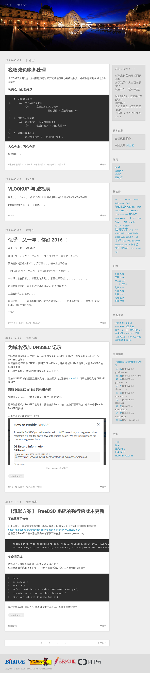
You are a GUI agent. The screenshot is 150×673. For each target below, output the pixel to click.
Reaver (122, 218)
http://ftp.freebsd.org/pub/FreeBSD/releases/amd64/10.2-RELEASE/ (44, 529)
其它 (131, 230)
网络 (117, 248)
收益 (129, 241)
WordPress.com (124, 455)
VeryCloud (118, 222)
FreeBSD (13, 626)
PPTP (117, 218)
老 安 (119, 413)
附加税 (62, 164)
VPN (139, 218)
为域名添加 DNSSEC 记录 (34, 347)
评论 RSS (120, 452)
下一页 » (101, 642)
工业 (29, 323)
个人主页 (118, 226)
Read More (16, 476)
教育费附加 (40, 164)
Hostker (133, 211)
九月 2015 (119, 287)
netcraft (132, 222)
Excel (30, 179)
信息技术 (31, 337)
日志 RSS (120, 448)
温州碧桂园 (119, 245)
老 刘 (119, 375)
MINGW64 (124, 215)
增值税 (29, 164)
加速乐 (117, 233)
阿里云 (130, 145)
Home (8, 4)
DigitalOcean (119, 203)
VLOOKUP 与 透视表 (29, 189)
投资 (124, 241)
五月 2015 (119, 301)
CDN (120, 199)
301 (116, 199)
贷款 (132, 248)
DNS (11, 487)
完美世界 (129, 237)
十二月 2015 (120, 280)
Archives (21, 4)
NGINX (133, 214)
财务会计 (31, 60)
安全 (40, 487)
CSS (125, 199)
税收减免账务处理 (27, 70)
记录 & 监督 (75, 32)
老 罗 (119, 406)
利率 (136, 230)
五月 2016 (119, 274)
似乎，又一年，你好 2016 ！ (38, 240)
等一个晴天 (75, 25)
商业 (22, 323)
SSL (129, 218)
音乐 (116, 252)
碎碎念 (30, 230)
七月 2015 (119, 294)
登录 (117, 445)
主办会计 (13, 323)
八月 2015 (119, 291)
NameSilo (74, 378)
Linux (117, 215)
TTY (134, 218)
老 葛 (119, 379)
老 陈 (119, 369)
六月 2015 (119, 298)
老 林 (119, 399)
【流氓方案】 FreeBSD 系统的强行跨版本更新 (56, 511)
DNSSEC (20, 487)
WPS (125, 222)
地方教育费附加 (16, 164)
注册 (117, 441)
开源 (118, 240)
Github (131, 206)
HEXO (139, 207)
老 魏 (119, 393)
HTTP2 (117, 211)
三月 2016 (119, 277)
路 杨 (119, 420)
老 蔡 (119, 386)
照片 (126, 245)
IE (138, 211)
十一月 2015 (120, 284)
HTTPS (124, 210)
